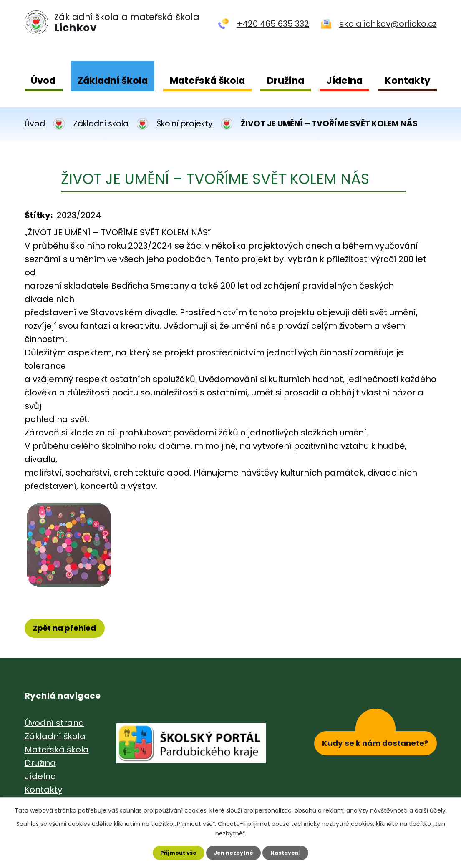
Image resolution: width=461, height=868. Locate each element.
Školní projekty (184, 123)
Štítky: (39, 215)
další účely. (431, 808)
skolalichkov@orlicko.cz (388, 24)
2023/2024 (79, 215)
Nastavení (290, 852)
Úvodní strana (54, 724)
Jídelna (344, 80)
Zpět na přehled (68, 628)
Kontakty (407, 80)
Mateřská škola (207, 80)
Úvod (43, 80)
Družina (285, 80)
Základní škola (113, 80)
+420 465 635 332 (273, 24)
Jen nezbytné (234, 852)
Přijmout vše (174, 852)
